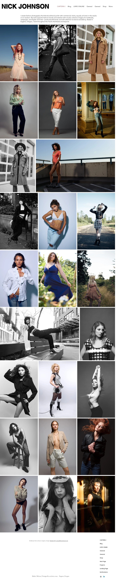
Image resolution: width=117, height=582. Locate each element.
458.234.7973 (53, 540)
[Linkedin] (104, 576)
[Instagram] (101, 576)
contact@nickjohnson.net (62, 540)
